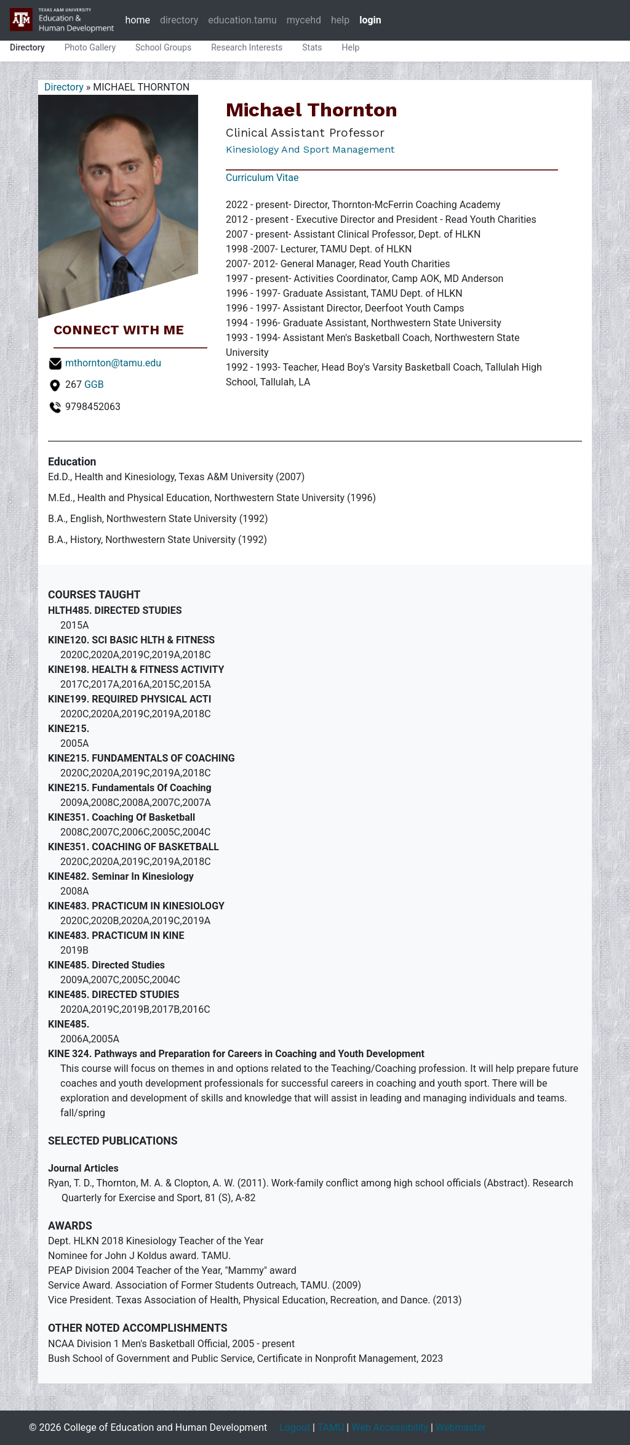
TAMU (331, 1427)
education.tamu (242, 20)
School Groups (163, 47)
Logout (294, 1427)
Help (351, 47)
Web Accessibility (389, 1427)
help (340, 20)
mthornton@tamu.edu (113, 363)
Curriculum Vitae (262, 177)
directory (179, 20)
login (370, 20)
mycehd (304, 20)
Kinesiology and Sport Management (310, 149)
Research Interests (246, 47)
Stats (312, 47)
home (137, 20)
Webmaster (461, 1427)
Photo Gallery (90, 47)
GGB (94, 384)
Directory (27, 47)
